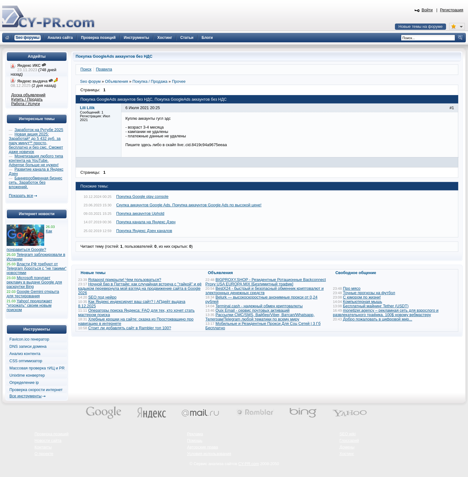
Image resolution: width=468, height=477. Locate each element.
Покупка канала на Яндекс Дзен (146, 222)
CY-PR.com (248, 464)
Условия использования (209, 454)
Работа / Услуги (25, 104)
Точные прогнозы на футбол (369, 293)
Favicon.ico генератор (29, 339)
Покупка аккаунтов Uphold (140, 213)
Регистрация (451, 10)
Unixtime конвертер (27, 375)
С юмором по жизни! (362, 297)
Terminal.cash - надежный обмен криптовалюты (259, 306)
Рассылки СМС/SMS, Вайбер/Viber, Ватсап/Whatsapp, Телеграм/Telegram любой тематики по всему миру (260, 317)
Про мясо (351, 288)
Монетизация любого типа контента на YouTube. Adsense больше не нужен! (36, 160)
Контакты (43, 447)
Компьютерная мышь (362, 301)
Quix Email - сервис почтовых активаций (252, 310)
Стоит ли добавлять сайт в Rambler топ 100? (129, 328)
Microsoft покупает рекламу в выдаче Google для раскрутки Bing (34, 282)
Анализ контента (24, 354)
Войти (427, 10)
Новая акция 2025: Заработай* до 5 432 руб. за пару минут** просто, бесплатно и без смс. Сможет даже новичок (36, 143)
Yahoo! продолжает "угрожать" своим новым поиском (29, 305)
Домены (346, 447)
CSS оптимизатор (25, 361)
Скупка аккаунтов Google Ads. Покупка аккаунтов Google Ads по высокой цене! (189, 205)
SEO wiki (347, 434)
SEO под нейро (102, 297)
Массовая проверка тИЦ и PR (37, 368)
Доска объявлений (28, 95)
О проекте (44, 454)
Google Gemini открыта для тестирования (33, 293)
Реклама (195, 434)
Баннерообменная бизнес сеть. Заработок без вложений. (35, 182)
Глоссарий (349, 440)
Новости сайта (48, 440)
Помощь (194, 440)
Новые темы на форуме (420, 26)
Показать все (21, 195)
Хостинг (346, 454)
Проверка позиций (51, 434)
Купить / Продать (27, 99)
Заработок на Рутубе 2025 (38, 130)
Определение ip (24, 382)
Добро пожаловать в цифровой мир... (377, 319)
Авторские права (202, 447)
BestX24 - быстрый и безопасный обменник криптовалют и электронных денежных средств (264, 290)
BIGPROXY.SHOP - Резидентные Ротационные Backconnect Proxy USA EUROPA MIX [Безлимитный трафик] (265, 282)
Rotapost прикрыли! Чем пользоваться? (124, 280)
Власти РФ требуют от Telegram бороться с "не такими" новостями (36, 268)
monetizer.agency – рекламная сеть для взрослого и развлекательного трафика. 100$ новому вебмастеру (386, 312)
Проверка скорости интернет (36, 390)
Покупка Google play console (142, 196)
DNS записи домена (27, 346)
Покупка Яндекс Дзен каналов (144, 231)
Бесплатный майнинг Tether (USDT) (375, 306)
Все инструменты (25, 396)
